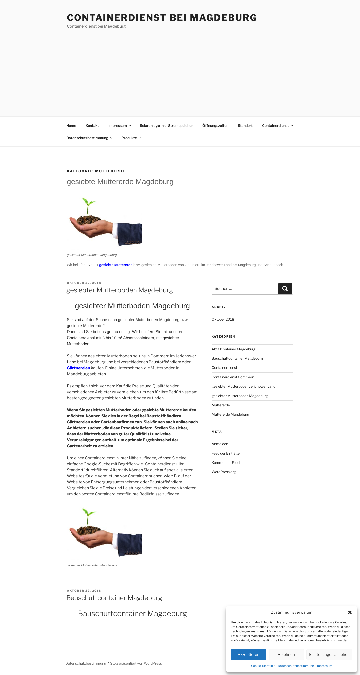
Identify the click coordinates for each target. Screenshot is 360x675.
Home (71, 125)
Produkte (132, 138)
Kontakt (92, 125)
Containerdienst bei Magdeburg (162, 17)
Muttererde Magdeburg (230, 414)
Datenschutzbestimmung (296, 666)
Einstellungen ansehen (329, 654)
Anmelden (220, 444)
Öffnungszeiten (215, 125)
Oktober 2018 (223, 319)
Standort (245, 125)
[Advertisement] (180, 67)
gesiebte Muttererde (115, 265)
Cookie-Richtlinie (263, 666)
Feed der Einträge (226, 453)
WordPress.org (224, 472)
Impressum (324, 666)
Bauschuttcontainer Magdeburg (114, 598)
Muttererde (221, 405)
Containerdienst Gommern (233, 377)
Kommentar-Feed (226, 462)
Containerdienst (278, 125)
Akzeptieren (249, 654)
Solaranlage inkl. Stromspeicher (166, 125)
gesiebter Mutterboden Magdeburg (119, 290)
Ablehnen (286, 654)
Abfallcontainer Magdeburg (234, 349)
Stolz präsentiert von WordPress (136, 663)
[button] (350, 612)
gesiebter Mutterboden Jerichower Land (244, 386)
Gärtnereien (78, 368)
